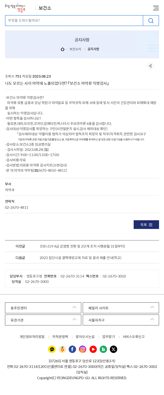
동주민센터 (19, 307)
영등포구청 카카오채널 (52, 349)
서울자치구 (96, 320)
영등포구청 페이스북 (72, 349)
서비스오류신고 (134, 336)
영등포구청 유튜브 (93, 349)
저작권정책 (60, 336)
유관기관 (17, 320)
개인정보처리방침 (32, 336)
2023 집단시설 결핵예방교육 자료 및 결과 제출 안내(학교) (80, 257)
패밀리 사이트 (98, 307)
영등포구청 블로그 (103, 349)
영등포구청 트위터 (114, 349)
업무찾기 (108, 336)
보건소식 (75, 49)
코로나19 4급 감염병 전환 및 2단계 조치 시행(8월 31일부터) (82, 246)
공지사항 (93, 49)
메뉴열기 (156, 8)
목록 (146, 224)
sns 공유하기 (151, 66)
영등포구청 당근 (62, 349)
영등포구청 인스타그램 (83, 349)
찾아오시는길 (85, 336)
